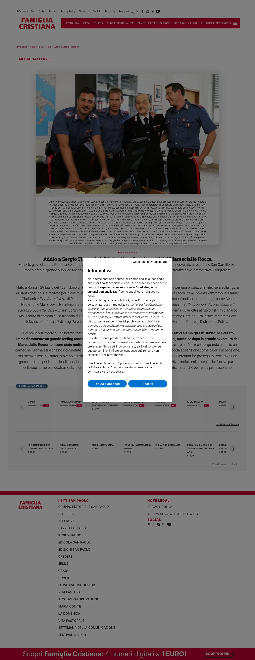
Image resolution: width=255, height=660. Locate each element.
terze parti (151, 300)
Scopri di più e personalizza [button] (127, 392)
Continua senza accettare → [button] (152, 261)
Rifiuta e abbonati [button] (107, 383)
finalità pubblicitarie (130, 321)
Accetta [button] (147, 383)
